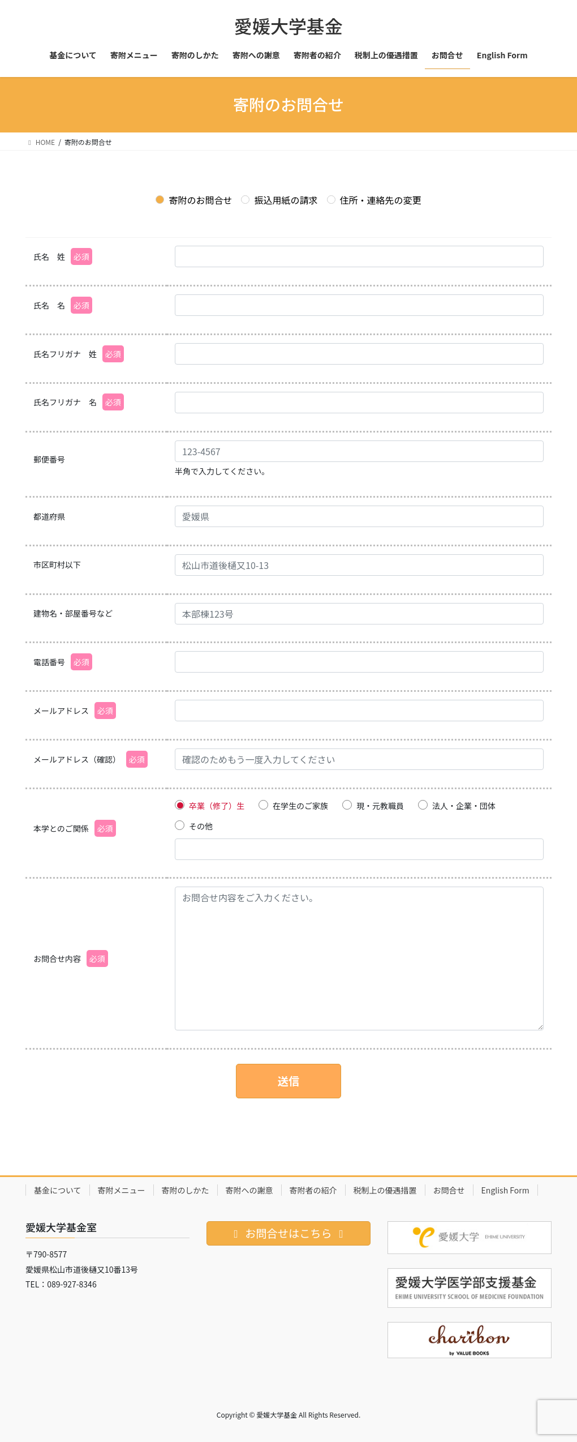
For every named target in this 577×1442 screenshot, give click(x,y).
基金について (57, 1190)
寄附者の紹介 (313, 1190)
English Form (505, 1190)
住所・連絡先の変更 (374, 200)
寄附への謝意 (249, 1190)
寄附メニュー (121, 1190)
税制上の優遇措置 (385, 1190)
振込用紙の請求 (279, 200)
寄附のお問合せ (194, 200)
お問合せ (449, 1190)
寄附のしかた (185, 1190)
